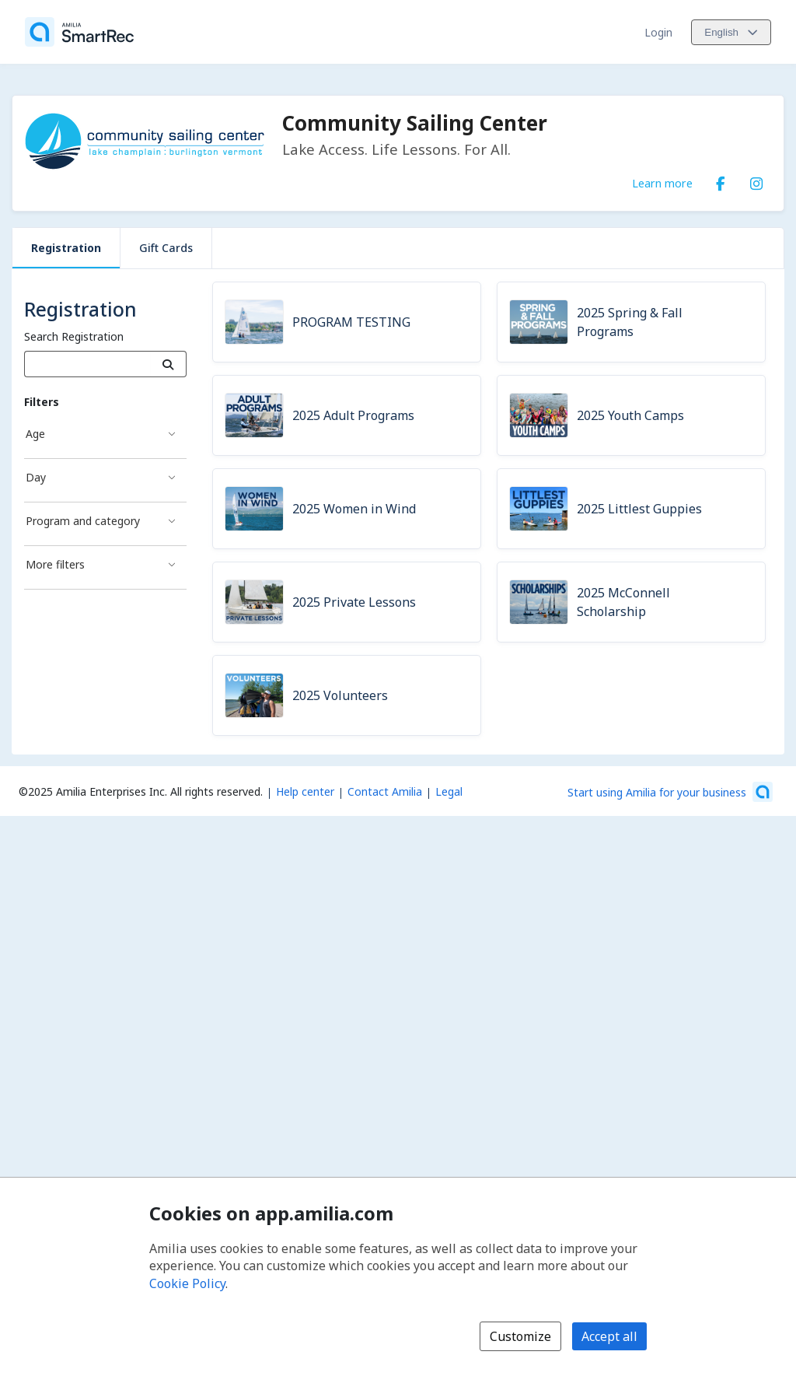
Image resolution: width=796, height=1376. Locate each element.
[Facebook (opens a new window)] (721, 180)
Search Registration (74, 336)
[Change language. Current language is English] (731, 32)
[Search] (168, 364)
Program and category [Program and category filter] (83, 520)
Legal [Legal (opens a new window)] (449, 791)
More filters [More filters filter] (55, 564)
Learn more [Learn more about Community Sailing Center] (662, 183)
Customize (520, 1336)
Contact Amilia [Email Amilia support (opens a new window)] (384, 791)
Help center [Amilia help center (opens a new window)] (305, 791)
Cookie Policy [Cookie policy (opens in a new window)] (187, 1283)
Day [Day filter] (36, 477)
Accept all (609, 1336)
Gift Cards (166, 247)
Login (658, 32)
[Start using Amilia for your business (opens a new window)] (670, 792)
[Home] (79, 32)
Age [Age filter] (35, 433)
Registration (66, 247)
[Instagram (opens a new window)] (756, 180)
